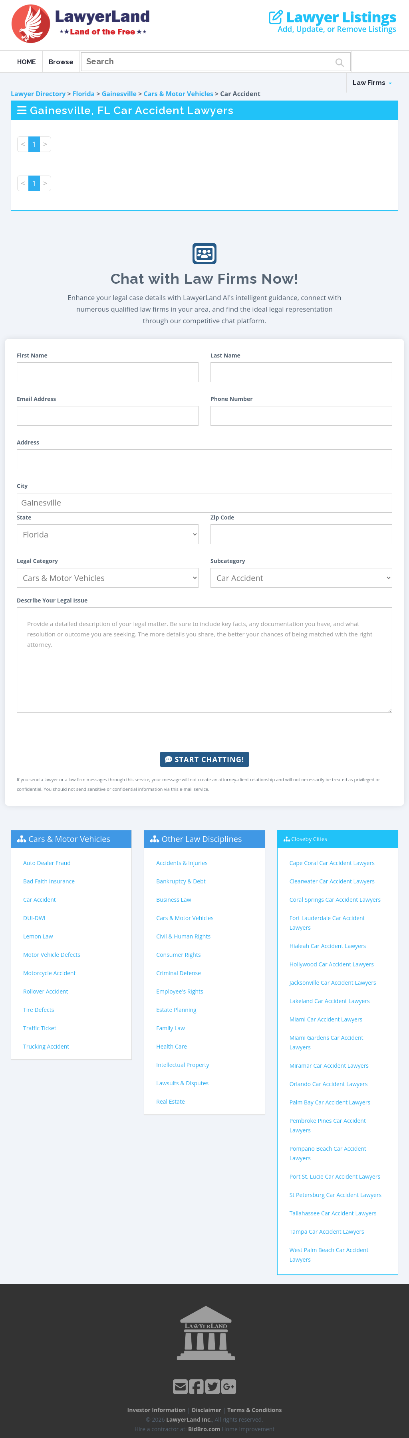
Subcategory (227, 561)
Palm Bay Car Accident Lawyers (330, 1102)
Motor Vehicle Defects (51, 954)
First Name (32, 355)
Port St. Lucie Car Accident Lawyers (335, 1176)
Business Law (173, 899)
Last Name (225, 355)
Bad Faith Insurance (49, 881)
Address (28, 442)
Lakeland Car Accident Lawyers (330, 1001)
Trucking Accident (46, 1046)
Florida (84, 93)
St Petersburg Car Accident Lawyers (336, 1195)
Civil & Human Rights (183, 936)
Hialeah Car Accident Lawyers (328, 946)
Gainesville (119, 93)
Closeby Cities (309, 839)
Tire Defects (38, 1009)
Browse (61, 62)
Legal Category (37, 561)
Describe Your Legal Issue (52, 600)
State (24, 517)
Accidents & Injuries (181, 863)
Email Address (36, 399)
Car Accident (39, 899)
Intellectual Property (182, 1065)
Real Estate (170, 1101)
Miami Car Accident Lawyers (326, 1019)
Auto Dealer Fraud (47, 863)
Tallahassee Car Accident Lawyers (333, 1213)
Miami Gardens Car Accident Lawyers (326, 1042)
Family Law (170, 1028)
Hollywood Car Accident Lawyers (332, 964)
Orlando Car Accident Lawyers (329, 1084)
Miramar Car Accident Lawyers (329, 1065)
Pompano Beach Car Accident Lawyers (328, 1153)
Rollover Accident (45, 991)
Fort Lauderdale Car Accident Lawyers (327, 922)
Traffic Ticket (39, 1028)
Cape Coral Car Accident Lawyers (332, 863)
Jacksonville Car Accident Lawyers (333, 982)
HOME (26, 62)
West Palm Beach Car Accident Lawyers (329, 1254)
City (22, 486)
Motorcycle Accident (49, 973)
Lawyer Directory (38, 93)
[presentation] (204, 732)
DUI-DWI (34, 918)
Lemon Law (38, 936)
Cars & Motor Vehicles (178, 93)
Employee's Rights (179, 991)
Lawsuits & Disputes (182, 1083)
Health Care (171, 1046)
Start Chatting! (204, 759)
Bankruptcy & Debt (180, 881)
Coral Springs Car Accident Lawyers (335, 899)
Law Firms (372, 83)
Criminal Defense (178, 973)
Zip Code (222, 517)
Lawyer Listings (332, 17)
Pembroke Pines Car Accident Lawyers (328, 1125)
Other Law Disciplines (202, 839)
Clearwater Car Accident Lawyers (332, 881)
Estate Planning (176, 1009)
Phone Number (231, 399)
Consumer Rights (178, 954)
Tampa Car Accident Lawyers (327, 1231)
